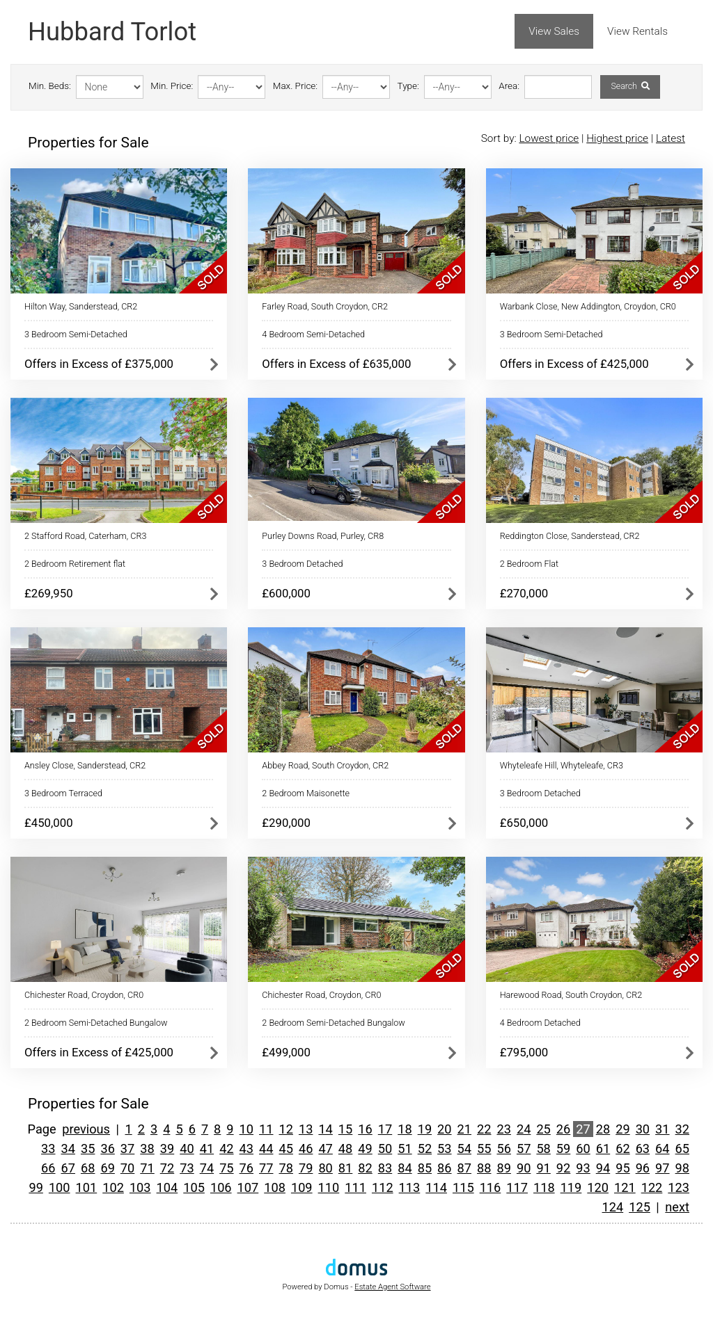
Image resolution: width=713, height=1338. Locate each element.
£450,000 (48, 823)
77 (266, 1168)
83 (385, 1168)
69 (107, 1168)
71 (147, 1168)
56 (503, 1148)
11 (266, 1129)
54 (464, 1148)
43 (246, 1148)
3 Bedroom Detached (302, 563)
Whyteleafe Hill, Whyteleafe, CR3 (561, 765)
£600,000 (286, 593)
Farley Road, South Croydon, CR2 (325, 306)
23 (503, 1129)
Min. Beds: (50, 86)
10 (246, 1129)
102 (113, 1187)
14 (325, 1129)
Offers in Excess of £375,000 (98, 364)
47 (325, 1148)
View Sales (553, 31)
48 (345, 1148)
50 (385, 1148)
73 (187, 1168)
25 (543, 1129)
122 (652, 1187)
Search (630, 86)
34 (68, 1148)
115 (463, 1187)
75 (226, 1168)
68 (88, 1168)
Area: (509, 86)
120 (598, 1187)
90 (524, 1168)
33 (48, 1148)
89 (503, 1168)
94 (603, 1168)
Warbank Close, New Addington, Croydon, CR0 (588, 306)
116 (490, 1187)
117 (517, 1187)
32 (682, 1129)
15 (345, 1129)
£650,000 (524, 823)
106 (221, 1187)
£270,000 (524, 593)
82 (365, 1168)
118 (544, 1187)
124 (613, 1207)
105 (194, 1187)
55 (484, 1148)
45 (285, 1148)
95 (622, 1168)
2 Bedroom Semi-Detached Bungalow (96, 1022)
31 (662, 1129)
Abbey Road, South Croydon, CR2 (325, 765)
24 (524, 1129)
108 (274, 1187)
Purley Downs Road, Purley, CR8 (323, 536)
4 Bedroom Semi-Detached (313, 334)
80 (325, 1168)
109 (302, 1187)
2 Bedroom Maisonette (306, 793)
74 (207, 1168)
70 (127, 1168)
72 (167, 1168)
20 (444, 1129)
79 (306, 1168)
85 (425, 1168)
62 (622, 1148)
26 (563, 1129)
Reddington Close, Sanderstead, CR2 (570, 536)
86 (444, 1168)
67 (68, 1168)
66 (48, 1168)
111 (355, 1187)
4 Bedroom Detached (540, 1022)
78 (285, 1168)
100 (59, 1187)
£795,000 (524, 1052)
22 (484, 1129)
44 (266, 1148)
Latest (670, 138)
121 (625, 1187)
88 (484, 1168)
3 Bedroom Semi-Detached (75, 334)
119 (571, 1187)
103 (140, 1187)
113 (410, 1187)
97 (662, 1168)
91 (543, 1168)
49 (365, 1148)
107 (248, 1187)
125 (639, 1207)
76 (246, 1168)
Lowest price (549, 138)
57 (524, 1148)
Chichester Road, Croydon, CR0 (83, 995)
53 (444, 1148)
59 (563, 1148)
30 (643, 1129)
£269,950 (48, 593)
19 (425, 1129)
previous (86, 1129)
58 (543, 1148)
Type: (408, 86)
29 (622, 1129)
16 (365, 1129)
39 (167, 1148)
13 (306, 1129)
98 (682, 1168)
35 (88, 1148)
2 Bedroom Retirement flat (74, 563)
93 (583, 1168)
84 (405, 1168)
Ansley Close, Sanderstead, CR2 (85, 765)
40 (187, 1148)
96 (643, 1168)
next (677, 1207)
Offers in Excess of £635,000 (336, 364)
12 (285, 1129)
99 (35, 1187)
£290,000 (286, 823)
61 (603, 1148)
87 (464, 1168)
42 (226, 1148)
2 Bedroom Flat (529, 563)
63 (643, 1148)
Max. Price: (295, 86)
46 (306, 1148)
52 (425, 1148)
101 (86, 1187)
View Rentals (637, 31)
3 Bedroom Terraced (63, 793)
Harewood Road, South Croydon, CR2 (571, 995)
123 (678, 1187)
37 (127, 1148)
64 (662, 1148)
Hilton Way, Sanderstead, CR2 (80, 306)
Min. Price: (171, 86)
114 (436, 1187)
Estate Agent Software (392, 1286)
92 (563, 1168)
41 (207, 1148)
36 (107, 1148)
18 (405, 1129)
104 (167, 1187)
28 (603, 1129)
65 (682, 1148)
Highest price (617, 138)
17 (385, 1129)
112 (382, 1187)
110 (329, 1187)
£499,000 (286, 1052)
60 (583, 1148)
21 (464, 1129)
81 (345, 1168)
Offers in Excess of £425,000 (574, 364)
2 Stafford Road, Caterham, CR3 (85, 536)
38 (147, 1148)
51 (405, 1148)
